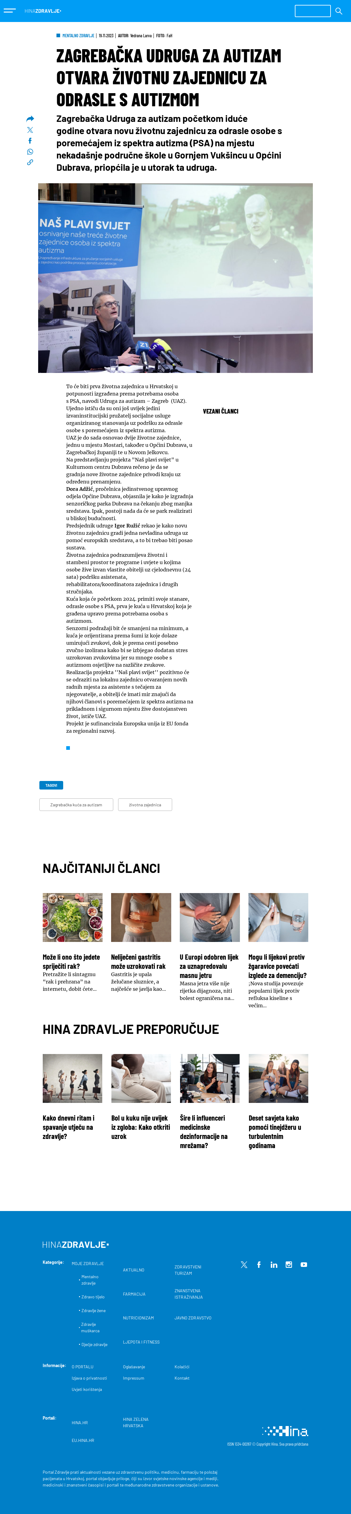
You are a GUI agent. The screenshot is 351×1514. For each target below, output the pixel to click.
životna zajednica (145, 804)
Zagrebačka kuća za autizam (76, 804)
